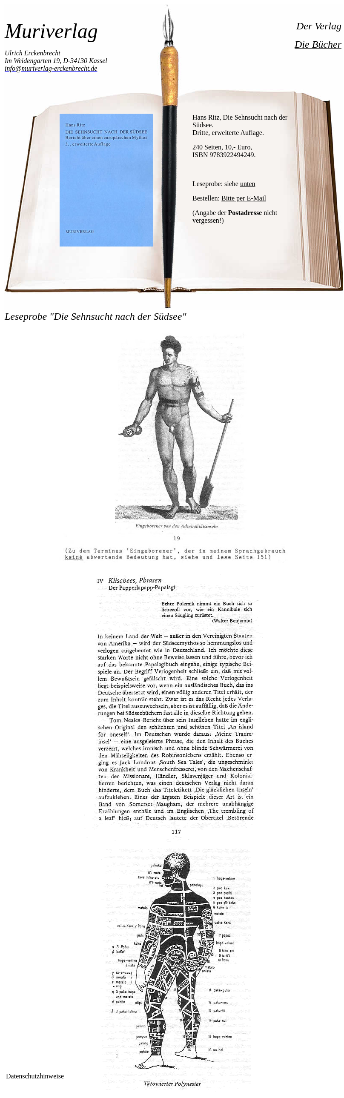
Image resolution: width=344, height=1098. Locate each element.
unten (247, 183)
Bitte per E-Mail (243, 198)
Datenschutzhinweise (35, 1076)
